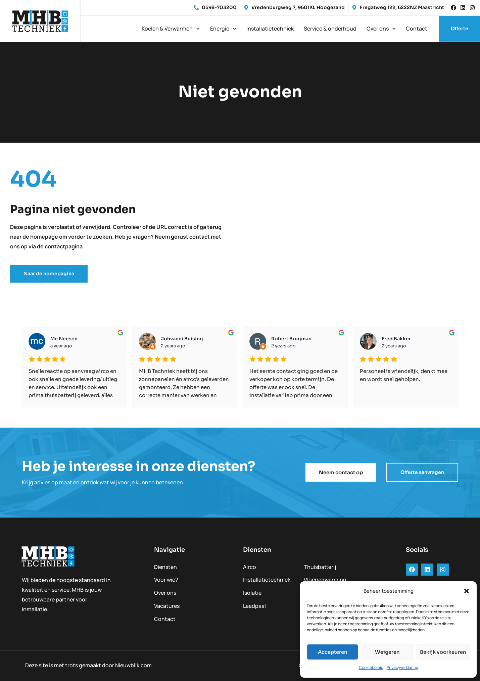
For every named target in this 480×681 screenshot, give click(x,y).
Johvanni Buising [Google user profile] (182, 339)
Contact (416, 28)
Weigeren (387, 652)
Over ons (381, 28)
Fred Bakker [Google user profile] (396, 339)
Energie (223, 28)
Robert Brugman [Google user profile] (291, 339)
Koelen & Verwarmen (171, 28)
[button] (466, 591)
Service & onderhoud (330, 28)
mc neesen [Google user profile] (64, 339)
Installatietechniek (270, 28)
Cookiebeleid (371, 667)
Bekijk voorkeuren (443, 652)
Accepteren (332, 652)
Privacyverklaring (402, 667)
